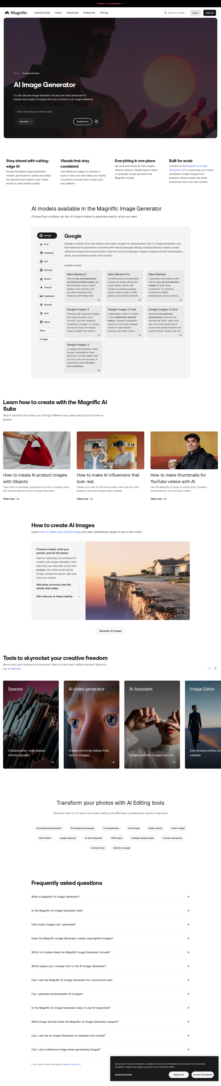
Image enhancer (68, 838)
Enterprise (89, 12)
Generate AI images (110, 631)
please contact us (72, 1064)
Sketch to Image (121, 848)
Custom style (98, 848)
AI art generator (111, 828)
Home (16, 73)
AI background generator (49, 828)
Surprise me (83, 121)
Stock (58, 12)
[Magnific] (16, 12)
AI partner (14, 668)
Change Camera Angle (142, 838)
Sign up (210, 12)
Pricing (104, 12)
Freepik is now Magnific (110, 3)
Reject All (179, 1074)
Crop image (134, 828)
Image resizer (155, 828)
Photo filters (45, 838)
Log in (195, 12)
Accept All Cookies (202, 1074)
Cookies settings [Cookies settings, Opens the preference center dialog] (123, 1074)
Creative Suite (42, 12)
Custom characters (172, 838)
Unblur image (178, 828)
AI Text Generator (94, 838)
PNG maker (117, 838)
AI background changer (82, 828)
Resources (73, 12)
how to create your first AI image (60, 532)
